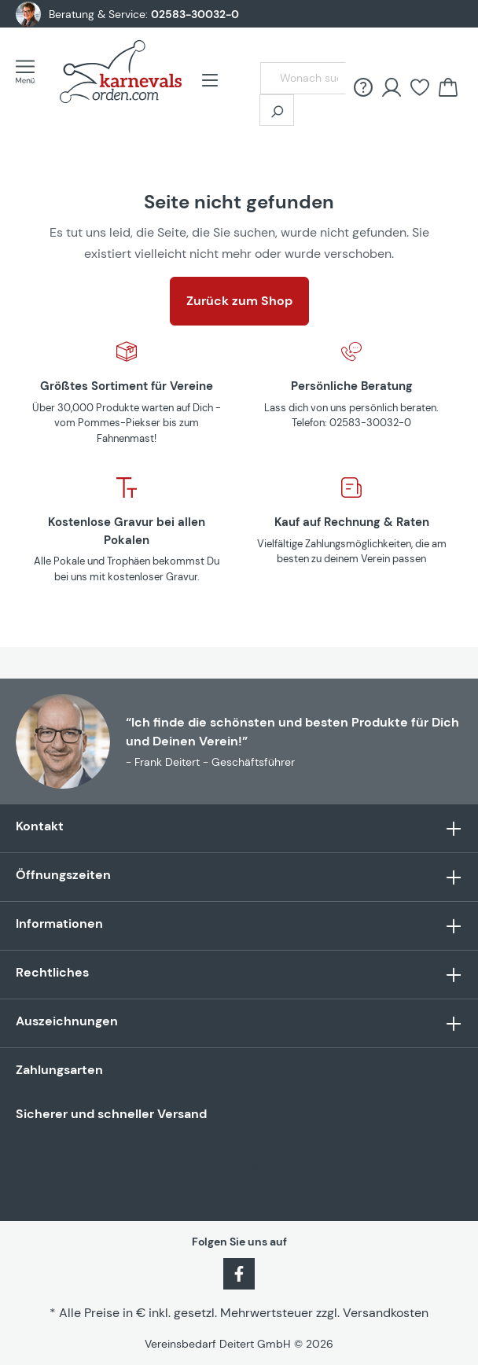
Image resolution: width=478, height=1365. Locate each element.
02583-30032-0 (195, 14)
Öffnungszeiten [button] (239, 877)
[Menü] (30, 71)
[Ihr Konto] (391, 87)
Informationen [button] (239, 925)
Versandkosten (385, 1312)
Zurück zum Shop (239, 300)
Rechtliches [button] (239, 974)
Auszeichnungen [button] (239, 1023)
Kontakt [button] (239, 828)
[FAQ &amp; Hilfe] (363, 87)
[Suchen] (276, 110)
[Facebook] (239, 1273)
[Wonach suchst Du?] (303, 78)
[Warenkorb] (448, 87)
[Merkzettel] (420, 87)
